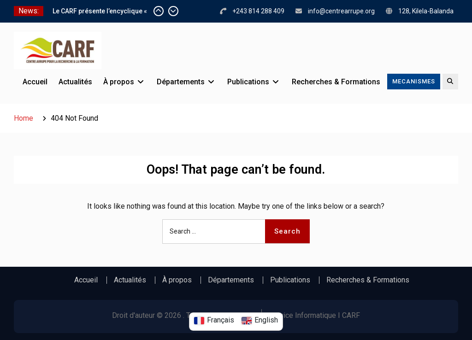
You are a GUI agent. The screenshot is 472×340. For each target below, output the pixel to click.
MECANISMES (413, 81)
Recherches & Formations (336, 81)
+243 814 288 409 (258, 11)
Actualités (75, 81)
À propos (118, 81)
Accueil (35, 81)
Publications (248, 81)
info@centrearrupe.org (341, 11)
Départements (181, 81)
